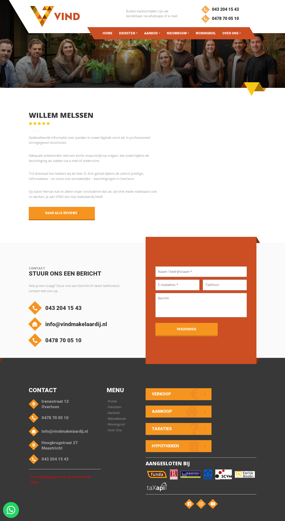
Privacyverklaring (138, 514)
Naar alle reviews (55, 213)
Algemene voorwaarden (108, 514)
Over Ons (230, 33)
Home (107, 33)
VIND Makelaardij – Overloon (71, 514)
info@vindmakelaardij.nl (71, 325)
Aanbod (151, 33)
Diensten (127, 33)
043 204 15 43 (220, 9)
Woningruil (206, 33)
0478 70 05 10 (220, 19)
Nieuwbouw (177, 33)
